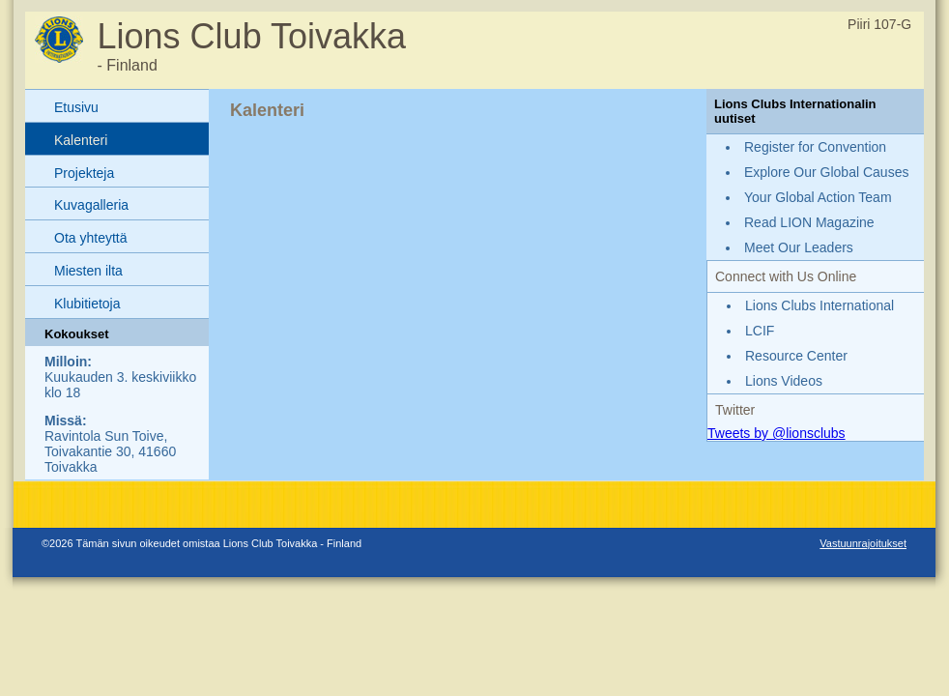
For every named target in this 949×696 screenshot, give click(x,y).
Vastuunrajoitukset (863, 543)
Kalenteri (80, 140)
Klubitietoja (87, 303)
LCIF (759, 330)
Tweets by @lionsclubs (776, 433)
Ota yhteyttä (90, 238)
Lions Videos (783, 381)
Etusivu (76, 107)
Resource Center (796, 355)
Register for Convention (815, 147)
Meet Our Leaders (798, 247)
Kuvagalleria (91, 205)
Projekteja (84, 173)
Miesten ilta (88, 270)
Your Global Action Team (818, 197)
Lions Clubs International (819, 305)
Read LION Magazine (809, 222)
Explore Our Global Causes (826, 172)
